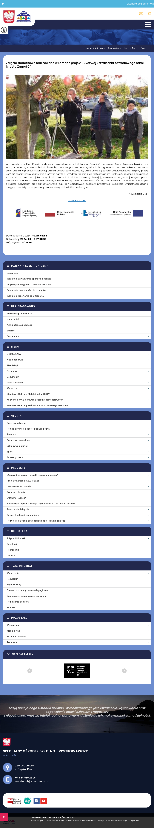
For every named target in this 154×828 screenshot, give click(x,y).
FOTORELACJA (77, 200)
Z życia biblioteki (16, 538)
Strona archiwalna (16, 636)
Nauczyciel (13, 319)
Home (102, 48)
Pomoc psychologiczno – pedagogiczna (28, 428)
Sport (9, 451)
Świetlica (11, 434)
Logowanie (12, 273)
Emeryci (11, 330)
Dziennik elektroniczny (29, 265)
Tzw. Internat (22, 565)
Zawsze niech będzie (18, 509)
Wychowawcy (14, 584)
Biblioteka (19, 531)
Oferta (16, 415)
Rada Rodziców (15, 382)
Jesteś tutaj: (92, 48)
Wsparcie (12, 388)
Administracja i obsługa (19, 325)
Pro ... (125, 48)
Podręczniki (13, 549)
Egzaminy (12, 371)
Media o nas (13, 630)
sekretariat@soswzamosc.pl (141, 13)
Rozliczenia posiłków (18, 601)
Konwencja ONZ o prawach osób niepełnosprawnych (35, 399)
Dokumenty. (13, 336)
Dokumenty (13, 377)
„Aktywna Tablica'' (16, 498)
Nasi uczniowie (15, 359)
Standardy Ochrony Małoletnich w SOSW (28, 394)
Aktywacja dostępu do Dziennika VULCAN (29, 284)
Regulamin (12, 544)
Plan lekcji (12, 365)
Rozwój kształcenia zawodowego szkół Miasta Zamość (36, 520)
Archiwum (12, 642)
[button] (3, 4)
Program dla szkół (16, 492)
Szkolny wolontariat (17, 446)
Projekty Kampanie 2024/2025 (23, 480)
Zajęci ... (142, 48)
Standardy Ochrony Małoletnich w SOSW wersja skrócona (37, 405)
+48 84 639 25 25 (149, 13)
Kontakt (11, 607)
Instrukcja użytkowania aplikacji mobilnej (29, 278)
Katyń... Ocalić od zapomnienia (23, 515)
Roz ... (133, 48)
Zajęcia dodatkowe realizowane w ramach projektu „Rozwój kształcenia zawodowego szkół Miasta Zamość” (75, 65)
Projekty (18, 467)
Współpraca (13, 625)
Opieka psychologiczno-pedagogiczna (27, 590)
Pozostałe (19, 617)
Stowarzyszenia (15, 457)
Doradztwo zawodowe (18, 440)
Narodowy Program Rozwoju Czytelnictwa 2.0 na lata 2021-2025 (41, 503)
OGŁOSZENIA (14, 354)
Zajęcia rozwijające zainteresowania (26, 596)
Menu (15, 346)
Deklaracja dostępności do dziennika (26, 290)
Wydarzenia (13, 573)
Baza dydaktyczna (16, 423)
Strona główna (113, 48)
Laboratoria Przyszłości (19, 486)
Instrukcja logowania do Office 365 (25, 296)
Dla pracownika (23, 306)
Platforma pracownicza (19, 313)
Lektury (11, 555)
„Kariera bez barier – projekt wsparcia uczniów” (32, 475)
